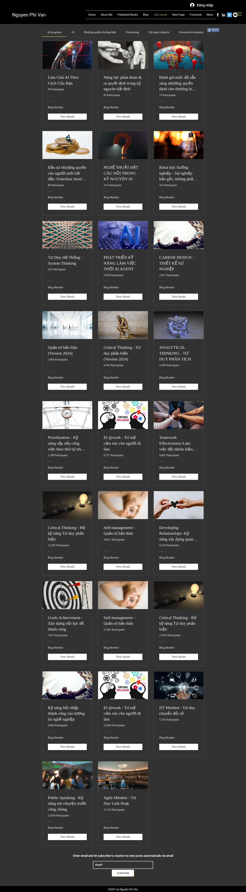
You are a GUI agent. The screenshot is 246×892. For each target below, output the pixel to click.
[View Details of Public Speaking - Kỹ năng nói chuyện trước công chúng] (67, 837)
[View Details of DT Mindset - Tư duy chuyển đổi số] (178, 747)
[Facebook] (217, 15)
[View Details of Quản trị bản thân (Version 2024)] (67, 387)
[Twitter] (229, 15)
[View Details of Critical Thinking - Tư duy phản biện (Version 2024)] (123, 387)
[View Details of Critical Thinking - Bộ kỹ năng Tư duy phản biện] (67, 567)
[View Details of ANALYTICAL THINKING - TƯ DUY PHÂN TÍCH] (178, 387)
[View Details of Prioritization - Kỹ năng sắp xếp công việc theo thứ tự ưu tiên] (67, 477)
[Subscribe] (123, 873)
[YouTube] (235, 15)
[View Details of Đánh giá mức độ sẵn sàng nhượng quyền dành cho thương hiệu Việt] (178, 117)
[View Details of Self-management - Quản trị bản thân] (123, 567)
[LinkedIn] (223, 15)
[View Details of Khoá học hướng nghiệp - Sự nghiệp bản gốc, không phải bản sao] (178, 207)
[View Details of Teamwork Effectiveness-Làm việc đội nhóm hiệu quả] (178, 477)
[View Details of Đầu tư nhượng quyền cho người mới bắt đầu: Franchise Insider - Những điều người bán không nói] (67, 207)
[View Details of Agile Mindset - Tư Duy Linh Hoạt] (123, 837)
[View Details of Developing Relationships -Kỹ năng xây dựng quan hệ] (178, 567)
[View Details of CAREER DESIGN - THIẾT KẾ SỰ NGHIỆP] (178, 297)
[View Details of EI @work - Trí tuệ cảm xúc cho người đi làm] (123, 477)
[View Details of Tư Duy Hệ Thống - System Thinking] (67, 297)
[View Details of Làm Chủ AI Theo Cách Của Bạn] (67, 117)
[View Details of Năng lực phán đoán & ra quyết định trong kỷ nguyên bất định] (123, 117)
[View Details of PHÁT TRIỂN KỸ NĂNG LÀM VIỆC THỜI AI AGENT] (123, 297)
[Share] (213, 30)
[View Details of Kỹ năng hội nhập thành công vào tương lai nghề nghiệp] (67, 747)
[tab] (54, 32)
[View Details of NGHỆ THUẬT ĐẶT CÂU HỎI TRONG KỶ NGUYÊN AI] (123, 207)
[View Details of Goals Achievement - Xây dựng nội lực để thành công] (67, 657)
